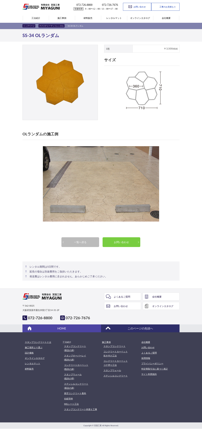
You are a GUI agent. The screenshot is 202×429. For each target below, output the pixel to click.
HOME (61, 328)
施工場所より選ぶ (33, 347)
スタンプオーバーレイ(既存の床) (75, 357)
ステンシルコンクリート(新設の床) (76, 386)
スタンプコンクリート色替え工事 (80, 409)
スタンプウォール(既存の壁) (73, 376)
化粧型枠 (68, 398)
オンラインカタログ (162, 306)
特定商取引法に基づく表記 (154, 368)
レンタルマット (32, 363)
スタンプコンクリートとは (38, 342)
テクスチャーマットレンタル (51, 26)
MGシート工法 (71, 404)
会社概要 (157, 296)
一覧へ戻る (80, 242)
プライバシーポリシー (152, 363)
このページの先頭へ (140, 328)
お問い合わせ (121, 242)
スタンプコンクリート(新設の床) (75, 348)
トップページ (29, 26)
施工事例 (106, 342)
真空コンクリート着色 (75, 393)
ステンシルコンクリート (116, 375)
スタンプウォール (112, 370)
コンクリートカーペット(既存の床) (76, 367)
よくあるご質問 (122, 296)
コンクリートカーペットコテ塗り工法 (116, 363)
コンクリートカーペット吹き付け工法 (116, 353)
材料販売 (29, 368)
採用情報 (145, 358)
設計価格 (29, 352)
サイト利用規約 (149, 374)
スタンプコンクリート (115, 346)
